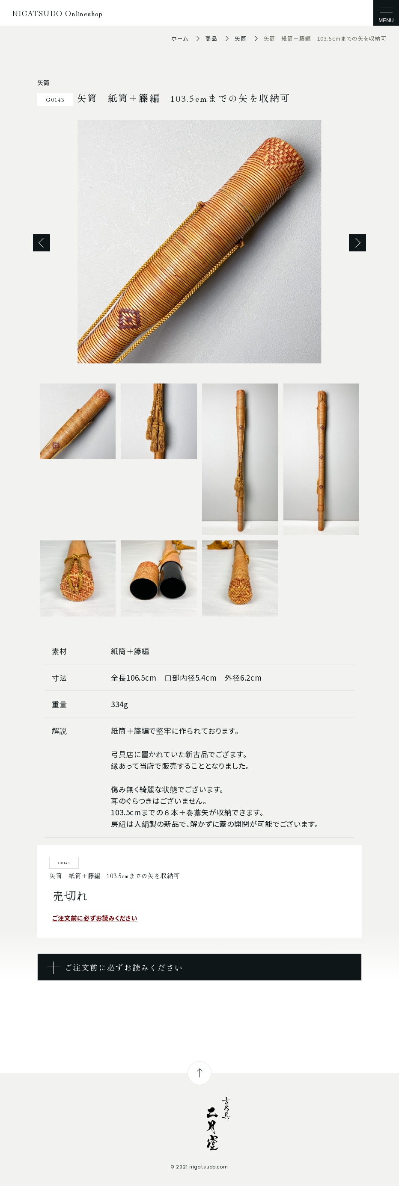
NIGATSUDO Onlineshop (57, 12)
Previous (41, 242)
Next (357, 242)
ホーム (179, 38)
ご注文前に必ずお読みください (94, 917)
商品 (211, 38)
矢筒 (241, 38)
